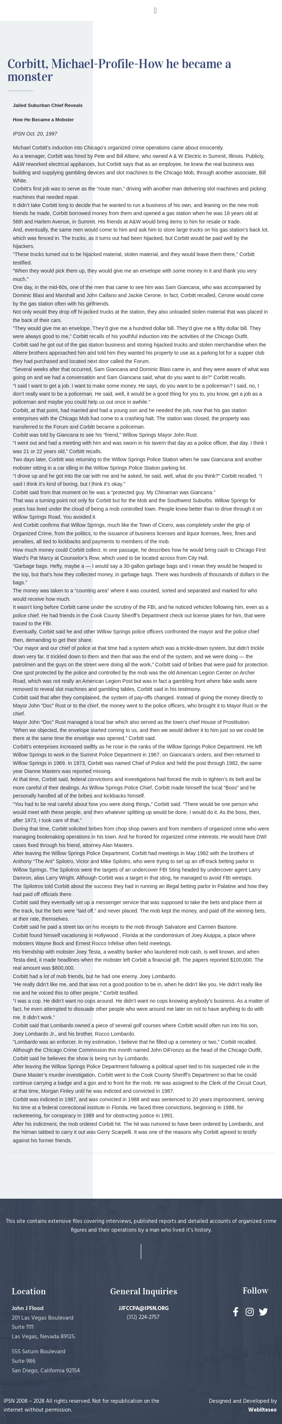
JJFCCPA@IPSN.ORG (144, 1308)
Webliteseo (262, 1410)
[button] (155, 10)
